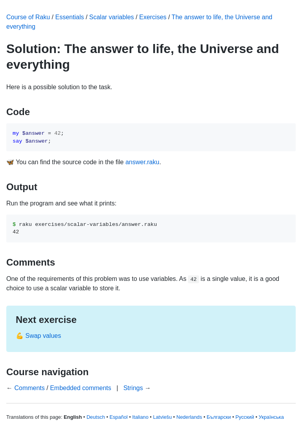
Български (218, 417)
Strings (133, 388)
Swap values (43, 335)
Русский (245, 417)
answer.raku (142, 162)
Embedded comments (80, 388)
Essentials (69, 17)
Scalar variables (111, 17)
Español (118, 417)
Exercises (152, 17)
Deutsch (96, 417)
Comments (29, 388)
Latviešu (162, 417)
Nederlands (189, 417)
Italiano (140, 417)
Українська (271, 417)
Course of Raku (28, 17)
